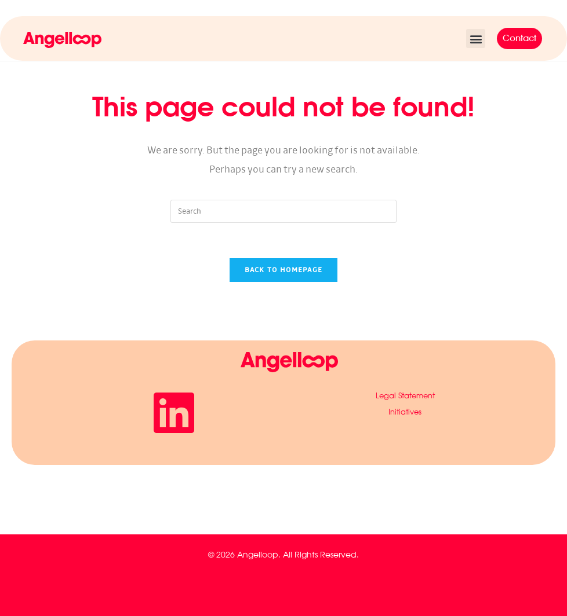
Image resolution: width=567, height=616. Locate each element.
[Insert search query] (283, 211)
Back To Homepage (284, 270)
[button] (475, 38)
